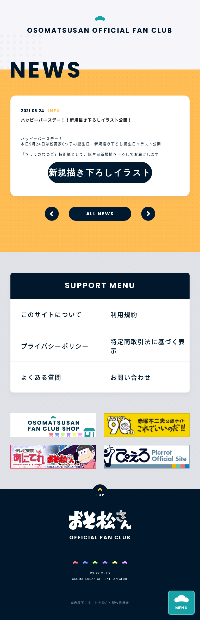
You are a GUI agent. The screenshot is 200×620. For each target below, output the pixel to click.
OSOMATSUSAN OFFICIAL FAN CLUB (100, 30)
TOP (100, 495)
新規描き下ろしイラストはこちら (100, 175)
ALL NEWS (100, 213)
